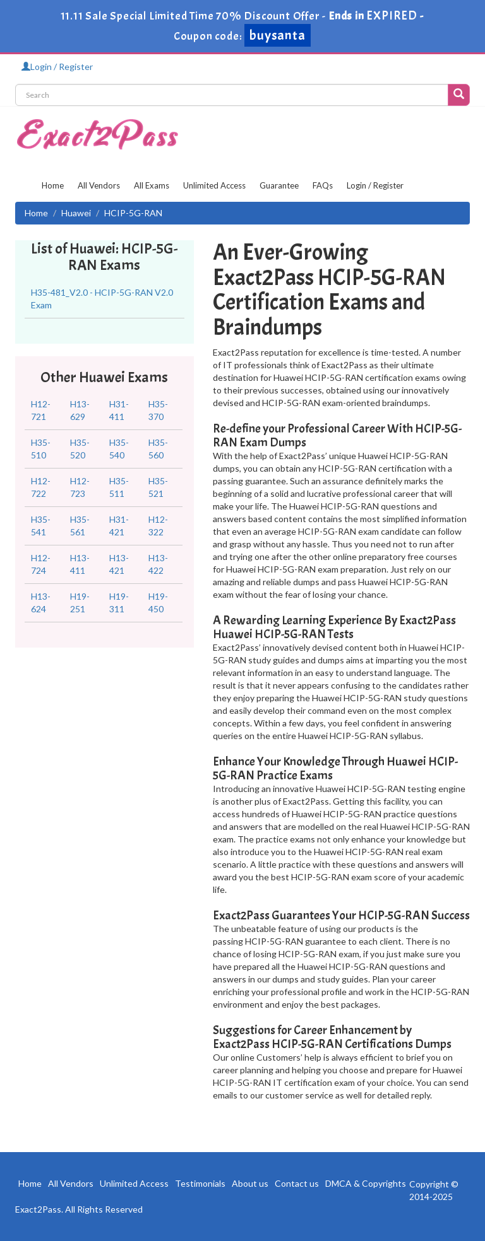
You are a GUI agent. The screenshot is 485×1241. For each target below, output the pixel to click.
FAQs (323, 185)
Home (53, 185)
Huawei (76, 212)
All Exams (151, 185)
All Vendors (99, 185)
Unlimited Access (214, 185)
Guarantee (279, 185)
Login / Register (57, 66)
